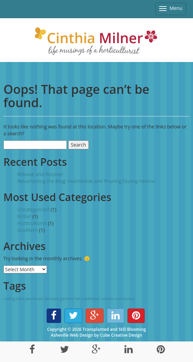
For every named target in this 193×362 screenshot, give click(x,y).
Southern (27, 230)
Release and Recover (40, 174)
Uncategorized (33, 209)
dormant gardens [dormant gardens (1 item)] (59, 298)
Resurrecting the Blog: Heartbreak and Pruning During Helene (86, 181)
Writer (24, 216)
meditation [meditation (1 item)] (90, 298)
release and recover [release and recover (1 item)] (118, 298)
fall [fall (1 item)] (77, 298)
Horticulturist (32, 223)
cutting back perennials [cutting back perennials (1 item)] (23, 298)
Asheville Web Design (72, 335)
